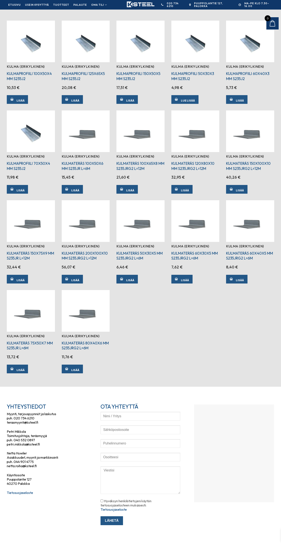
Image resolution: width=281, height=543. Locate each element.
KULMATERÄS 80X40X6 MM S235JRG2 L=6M (85, 346)
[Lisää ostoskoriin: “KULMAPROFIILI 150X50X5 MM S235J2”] (127, 99)
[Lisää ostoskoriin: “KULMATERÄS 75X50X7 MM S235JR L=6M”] (17, 369)
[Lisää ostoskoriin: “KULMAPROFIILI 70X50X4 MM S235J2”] (17, 189)
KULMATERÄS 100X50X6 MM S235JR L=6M (82, 166)
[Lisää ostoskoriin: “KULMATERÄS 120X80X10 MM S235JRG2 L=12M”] (182, 189)
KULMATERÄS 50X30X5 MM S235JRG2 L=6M (139, 256)
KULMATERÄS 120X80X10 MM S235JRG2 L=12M (192, 166)
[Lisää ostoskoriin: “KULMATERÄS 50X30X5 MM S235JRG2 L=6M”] (127, 279)
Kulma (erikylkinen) (26, 66)
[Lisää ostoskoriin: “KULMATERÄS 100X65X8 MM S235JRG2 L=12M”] (127, 189)
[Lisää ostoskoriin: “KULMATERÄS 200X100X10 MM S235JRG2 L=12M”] (72, 279)
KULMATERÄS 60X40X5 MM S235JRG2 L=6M (249, 256)
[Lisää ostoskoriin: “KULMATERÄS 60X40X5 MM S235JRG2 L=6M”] (236, 279)
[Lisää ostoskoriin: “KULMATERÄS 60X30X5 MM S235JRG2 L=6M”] (182, 279)
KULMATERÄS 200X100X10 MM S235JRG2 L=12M (85, 256)
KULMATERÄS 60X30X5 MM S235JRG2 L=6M (194, 256)
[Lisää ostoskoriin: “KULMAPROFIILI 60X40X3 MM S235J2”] (236, 99)
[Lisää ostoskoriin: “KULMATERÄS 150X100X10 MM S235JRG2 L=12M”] (236, 189)
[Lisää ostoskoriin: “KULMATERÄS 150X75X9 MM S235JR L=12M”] (17, 279)
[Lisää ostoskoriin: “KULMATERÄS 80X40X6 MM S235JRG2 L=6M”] (72, 369)
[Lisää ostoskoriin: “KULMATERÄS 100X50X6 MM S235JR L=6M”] (72, 189)
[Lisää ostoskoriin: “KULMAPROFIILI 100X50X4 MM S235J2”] (17, 99)
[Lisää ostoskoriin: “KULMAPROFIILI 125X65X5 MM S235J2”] (72, 99)
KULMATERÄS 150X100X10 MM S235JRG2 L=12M (248, 166)
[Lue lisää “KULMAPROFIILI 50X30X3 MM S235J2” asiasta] (185, 99)
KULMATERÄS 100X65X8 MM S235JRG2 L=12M (140, 166)
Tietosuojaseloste (20, 493)
